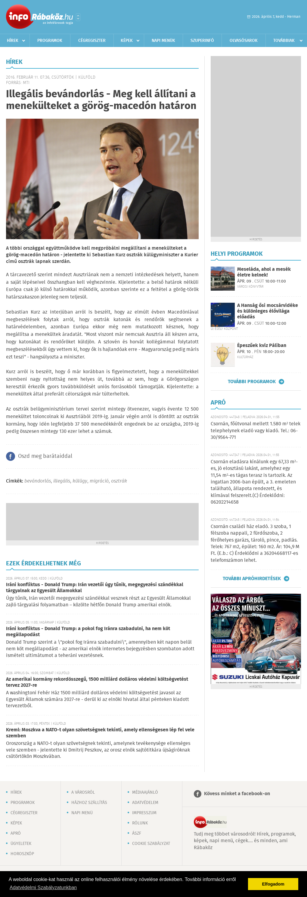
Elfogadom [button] (273, 884)
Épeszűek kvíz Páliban (261, 345)
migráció (99, 481)
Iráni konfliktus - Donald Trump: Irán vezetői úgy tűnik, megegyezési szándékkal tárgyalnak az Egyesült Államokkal (94, 588)
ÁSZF (136, 833)
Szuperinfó (202, 40)
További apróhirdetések (252, 578)
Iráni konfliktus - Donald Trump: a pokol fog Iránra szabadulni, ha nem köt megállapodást (88, 632)
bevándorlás (37, 481)
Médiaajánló (145, 792)
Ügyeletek (21, 843)
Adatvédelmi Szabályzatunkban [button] (43, 887)
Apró (16, 833)
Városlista (78, 17)
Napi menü (82, 813)
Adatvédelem (145, 802)
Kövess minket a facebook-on (237, 794)
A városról (83, 792)
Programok (49, 40)
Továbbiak (284, 40)
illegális (61, 481)
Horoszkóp (22, 854)
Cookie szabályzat (151, 843)
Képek (127, 40)
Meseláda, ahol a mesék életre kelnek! (264, 272)
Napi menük (163, 40)
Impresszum (144, 813)
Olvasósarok (244, 40)
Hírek (12, 40)
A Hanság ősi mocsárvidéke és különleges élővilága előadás (267, 311)
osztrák (119, 481)
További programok (252, 381)
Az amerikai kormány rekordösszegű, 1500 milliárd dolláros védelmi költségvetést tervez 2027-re (97, 682)
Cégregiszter (92, 40)
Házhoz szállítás (89, 802)
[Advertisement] (102, 521)
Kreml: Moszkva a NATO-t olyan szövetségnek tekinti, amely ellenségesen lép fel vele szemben (100, 733)
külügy (80, 481)
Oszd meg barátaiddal (45, 456)
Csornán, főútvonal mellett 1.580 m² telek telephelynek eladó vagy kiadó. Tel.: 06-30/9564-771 (255, 430)
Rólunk (140, 823)
